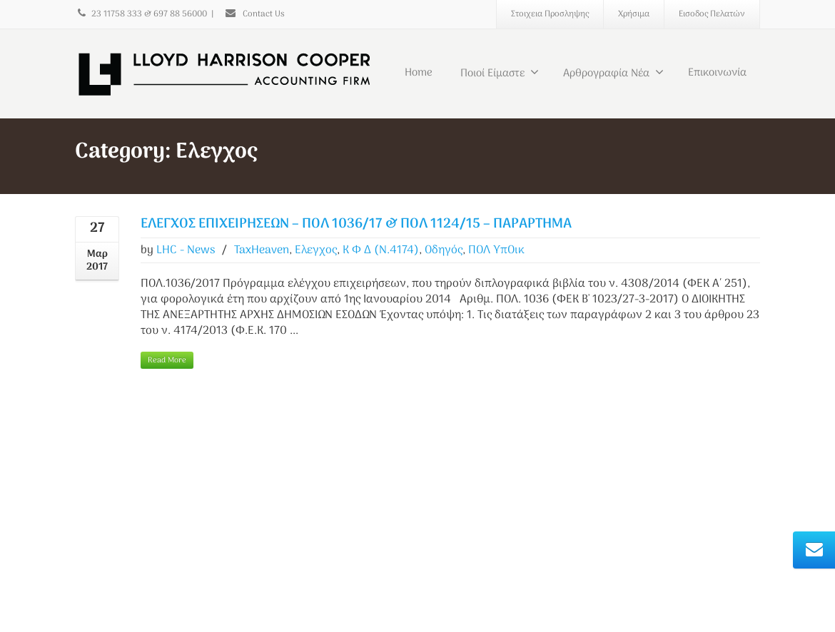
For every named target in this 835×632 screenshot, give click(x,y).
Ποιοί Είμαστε (499, 73)
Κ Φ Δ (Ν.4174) (381, 250)
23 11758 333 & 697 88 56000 (141, 14)
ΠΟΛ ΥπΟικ (496, 250)
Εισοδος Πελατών (712, 14)
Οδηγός (443, 250)
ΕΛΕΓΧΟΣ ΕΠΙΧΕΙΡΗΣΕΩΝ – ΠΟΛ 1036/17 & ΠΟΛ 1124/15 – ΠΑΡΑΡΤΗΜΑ (356, 224)
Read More (167, 360)
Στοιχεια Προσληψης (550, 14)
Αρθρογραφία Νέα (613, 73)
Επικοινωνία (717, 72)
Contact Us (254, 14)
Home (418, 72)
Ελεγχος (316, 250)
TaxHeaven (261, 250)
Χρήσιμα (633, 14)
